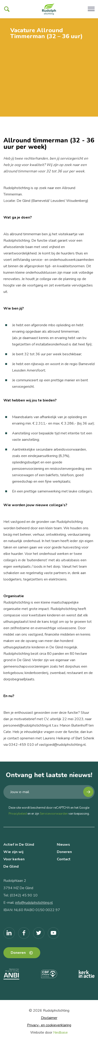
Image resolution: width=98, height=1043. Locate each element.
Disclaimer (49, 1017)
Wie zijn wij (13, 851)
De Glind (11, 866)
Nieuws (63, 844)
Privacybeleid (18, 814)
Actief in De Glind (18, 844)
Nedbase (60, 1032)
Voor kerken (14, 859)
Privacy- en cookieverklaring (49, 1025)
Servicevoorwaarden (54, 814)
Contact (63, 859)
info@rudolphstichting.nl (34, 902)
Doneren (64, 851)
